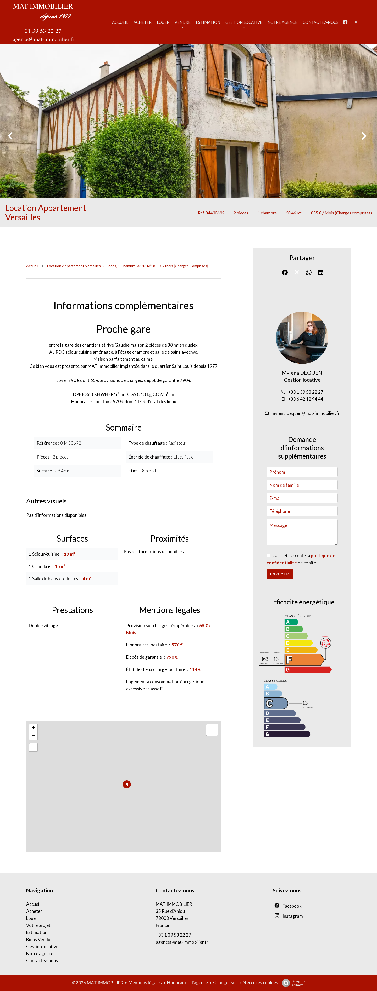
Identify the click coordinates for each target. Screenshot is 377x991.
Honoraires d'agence (187, 982)
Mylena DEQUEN (302, 372)
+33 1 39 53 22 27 (305, 392)
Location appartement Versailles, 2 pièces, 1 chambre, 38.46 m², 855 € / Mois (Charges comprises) (127, 265)
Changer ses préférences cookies (245, 982)
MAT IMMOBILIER (174, 904)
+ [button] (33, 728)
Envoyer (279, 574)
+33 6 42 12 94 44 (305, 399)
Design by (292, 983)
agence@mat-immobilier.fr (182, 942)
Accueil (32, 265)
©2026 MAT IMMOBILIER (97, 983)
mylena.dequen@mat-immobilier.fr (305, 413)
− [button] (33, 736)
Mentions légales (145, 982)
